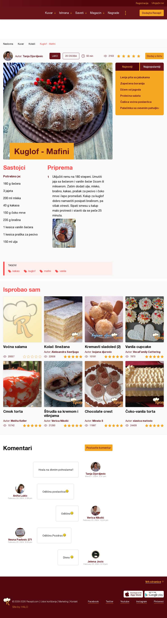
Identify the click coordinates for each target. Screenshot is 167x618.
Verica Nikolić (95, 517)
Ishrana (64, 13)
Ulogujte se (158, 3)
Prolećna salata (130, 95)
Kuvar (49, 13)
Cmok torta (22, 394)
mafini (47, 271)
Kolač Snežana (63, 327)
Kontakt (74, 601)
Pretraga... (132, 13)
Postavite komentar (98, 447)
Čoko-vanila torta (144, 394)
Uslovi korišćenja (48, 601)
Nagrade (113, 13)
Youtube (124, 601)
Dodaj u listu (154, 55)
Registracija (142, 3)
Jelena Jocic (96, 561)
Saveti (79, 13)
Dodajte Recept (151, 12)
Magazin (95, 13)
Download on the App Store (133, 594)
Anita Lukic (20, 495)
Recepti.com (21, 11)
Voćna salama (22, 327)
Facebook (93, 601)
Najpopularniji (151, 66)
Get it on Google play (154, 594)
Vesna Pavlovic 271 (20, 539)
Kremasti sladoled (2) (104, 327)
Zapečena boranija (132, 83)
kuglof (31, 271)
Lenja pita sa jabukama (135, 77)
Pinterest (159, 601)
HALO (24, 606)
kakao (16, 271)
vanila (63, 271)
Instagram (141, 601)
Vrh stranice (153, 581)
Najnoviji (127, 66)
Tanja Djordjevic (33, 56)
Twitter (109, 601)
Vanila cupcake (144, 327)
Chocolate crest (104, 394)
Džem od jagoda (130, 89)
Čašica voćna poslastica (136, 101)
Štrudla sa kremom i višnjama (63, 394)
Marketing (63, 601)
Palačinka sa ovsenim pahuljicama (139, 107)
